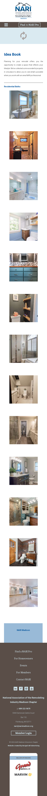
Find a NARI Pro (23, 651)
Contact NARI (23, 679)
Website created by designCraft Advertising (23, 746)
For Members (23, 672)
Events (23, 665)
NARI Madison (23, 630)
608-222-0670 (24, 709)
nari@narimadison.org (23, 726)
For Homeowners (23, 658)
